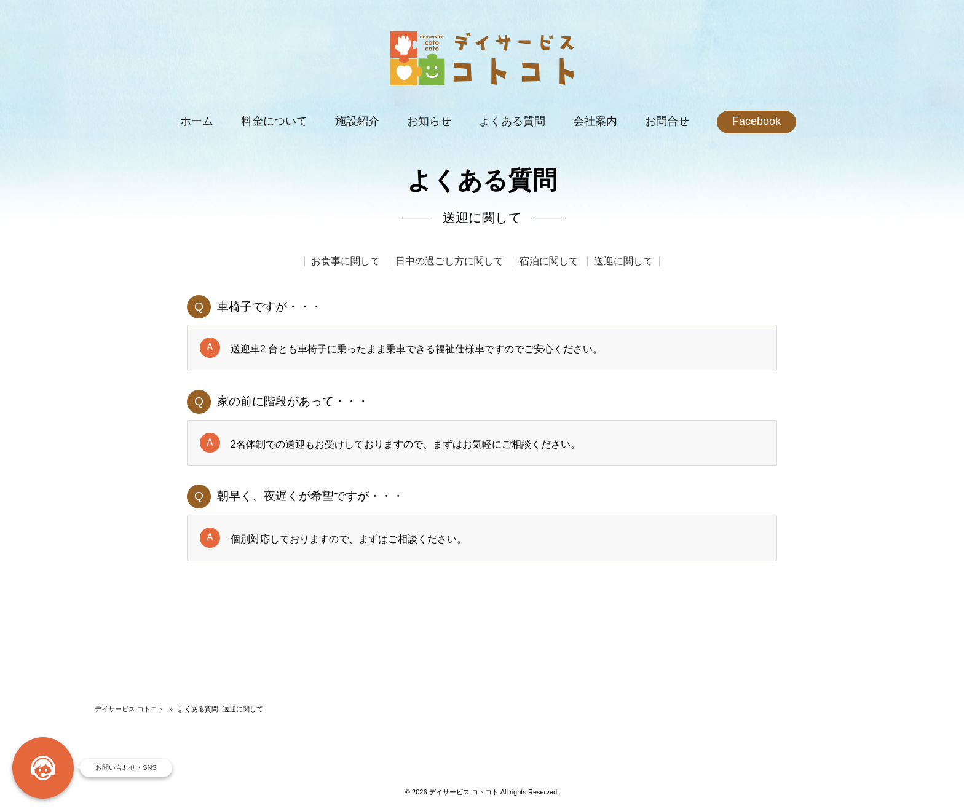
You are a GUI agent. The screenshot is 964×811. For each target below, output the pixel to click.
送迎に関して (623, 262)
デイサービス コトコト (129, 709)
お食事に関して (345, 262)
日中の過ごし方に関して (449, 262)
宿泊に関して (549, 262)
